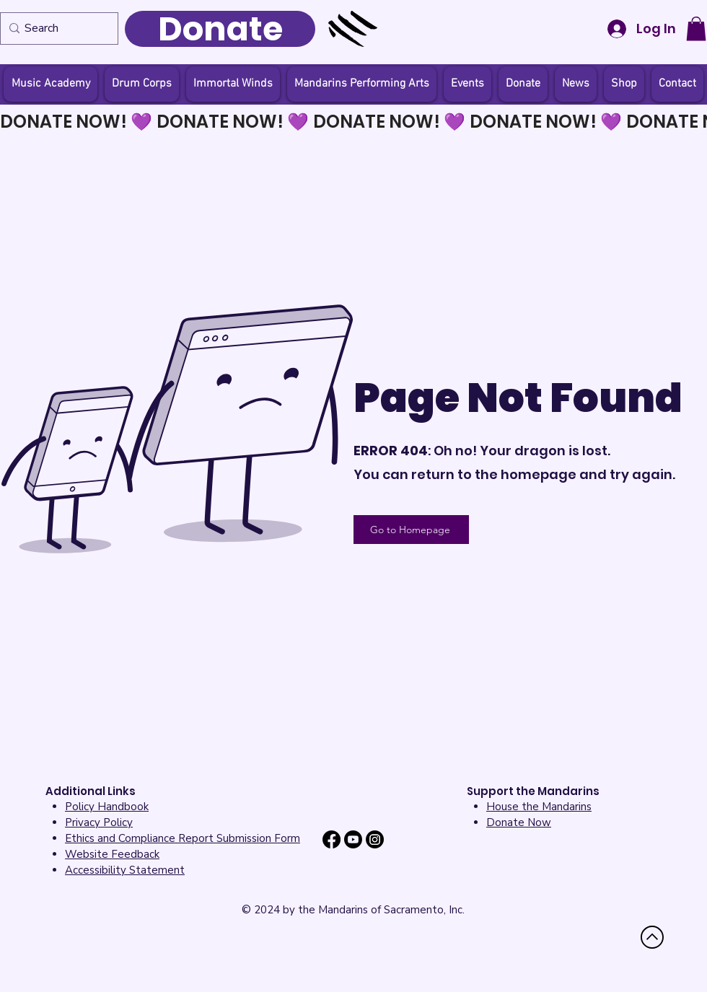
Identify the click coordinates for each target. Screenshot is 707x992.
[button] (696, 28)
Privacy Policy (99, 822)
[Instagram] (375, 839)
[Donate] (220, 29)
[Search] (56, 28)
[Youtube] (353, 839)
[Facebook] (331, 839)
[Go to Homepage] (411, 529)
